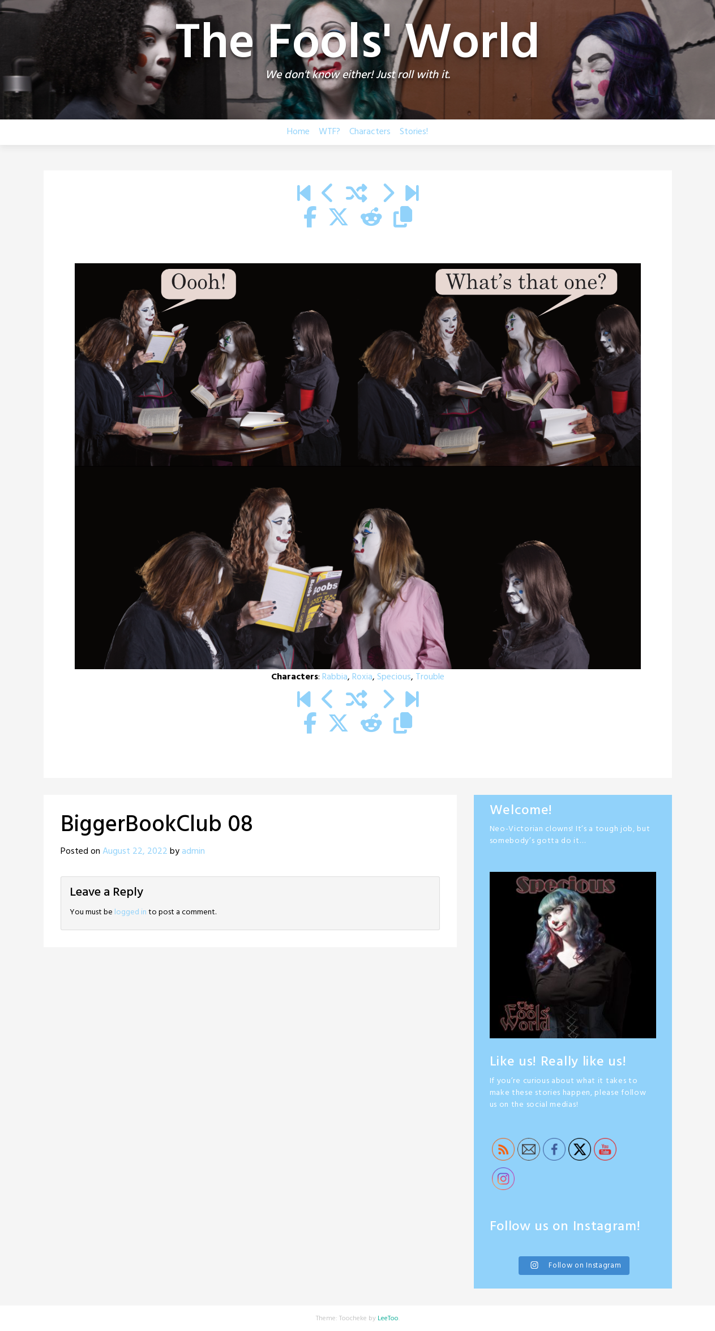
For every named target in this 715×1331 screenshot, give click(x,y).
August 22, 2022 (135, 851)
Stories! (414, 132)
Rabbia (335, 677)
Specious (394, 677)
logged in (130, 912)
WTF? (329, 132)
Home (298, 132)
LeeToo (388, 1318)
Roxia (362, 677)
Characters (370, 132)
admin (193, 851)
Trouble (430, 677)
